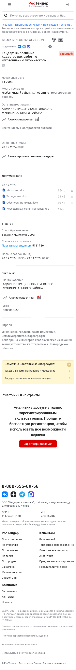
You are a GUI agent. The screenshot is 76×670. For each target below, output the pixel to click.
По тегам (7, 556)
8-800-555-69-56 (20, 487)
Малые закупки (12, 573)
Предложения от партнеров (56, 562)
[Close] (69, 366)
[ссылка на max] (31, 495)
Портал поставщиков (16, 246)
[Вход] (67, 4)
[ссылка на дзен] (13, 495)
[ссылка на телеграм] (22, 495)
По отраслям (10, 545)
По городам (9, 562)
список (41, 653)
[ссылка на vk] (5, 495)
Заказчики (8, 567)
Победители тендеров (53, 567)
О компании (9, 592)
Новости (7, 603)
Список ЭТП (9, 578)
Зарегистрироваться (38, 444)
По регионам (10, 551)
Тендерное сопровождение (56, 545)
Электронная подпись (53, 551)
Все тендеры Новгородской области (27, 129)
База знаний (47, 540)
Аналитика (46, 556)
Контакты (8, 597)
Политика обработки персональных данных (25, 637)
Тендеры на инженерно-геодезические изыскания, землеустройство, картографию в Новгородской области (37, 345)
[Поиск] (6, 16)
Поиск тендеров (12, 540)
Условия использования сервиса (19, 645)
